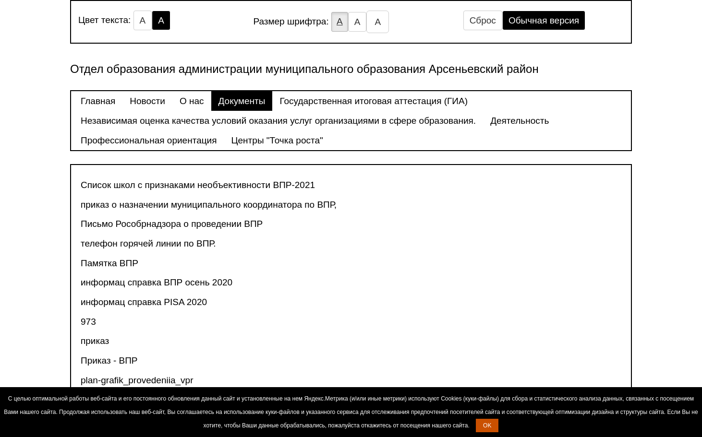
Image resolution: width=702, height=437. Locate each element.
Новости (147, 101)
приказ (95, 341)
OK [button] (487, 425)
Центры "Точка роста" (277, 140)
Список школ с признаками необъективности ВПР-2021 (198, 185)
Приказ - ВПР (109, 360)
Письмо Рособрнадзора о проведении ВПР (172, 224)
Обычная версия (543, 20)
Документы (242, 101)
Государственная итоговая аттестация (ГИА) (373, 101)
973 (88, 322)
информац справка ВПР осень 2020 (156, 282)
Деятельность (519, 121)
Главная (98, 101)
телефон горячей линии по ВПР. (148, 243)
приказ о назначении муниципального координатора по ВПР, (209, 205)
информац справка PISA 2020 (144, 302)
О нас (192, 101)
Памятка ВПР (109, 263)
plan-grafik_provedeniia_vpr (137, 380)
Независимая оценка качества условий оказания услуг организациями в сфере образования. (278, 121)
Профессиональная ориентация (149, 140)
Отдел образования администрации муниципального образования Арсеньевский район (304, 68)
